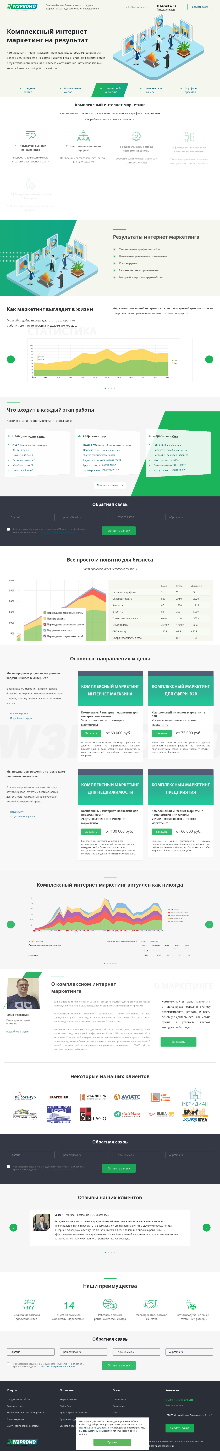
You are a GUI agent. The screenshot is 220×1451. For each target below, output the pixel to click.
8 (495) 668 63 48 (179, 1400)
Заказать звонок (166, 8)
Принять (112, 1442)
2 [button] (108, 388)
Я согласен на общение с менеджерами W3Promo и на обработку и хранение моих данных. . (49, 531)
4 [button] (114, 388)
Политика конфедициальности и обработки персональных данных (166, 1441)
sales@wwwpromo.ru (137, 7)
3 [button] (111, 388)
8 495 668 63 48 (166, 5)
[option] (110, 360)
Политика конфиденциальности (57, 532)
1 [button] (105, 388)
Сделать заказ (200, 6)
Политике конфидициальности (96, 1427)
